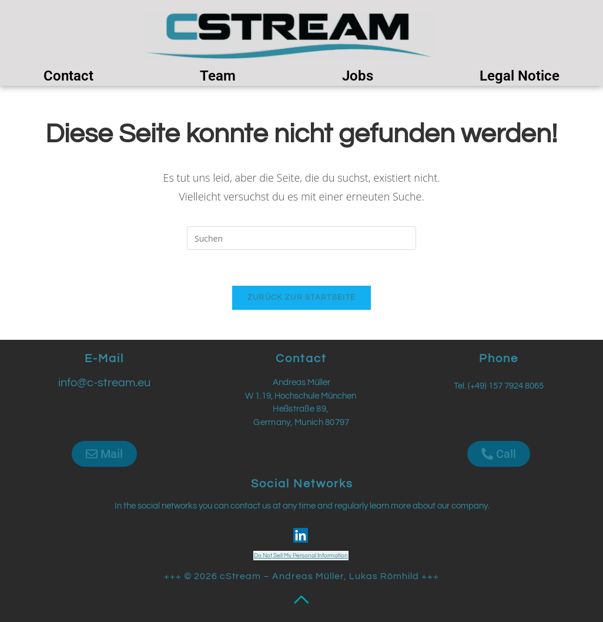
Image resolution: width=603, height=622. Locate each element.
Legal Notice (520, 76)
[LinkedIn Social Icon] (300, 535)
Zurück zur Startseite (301, 297)
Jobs (357, 76)
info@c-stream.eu (104, 383)
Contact (68, 76)
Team (218, 76)
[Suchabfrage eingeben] (301, 238)
